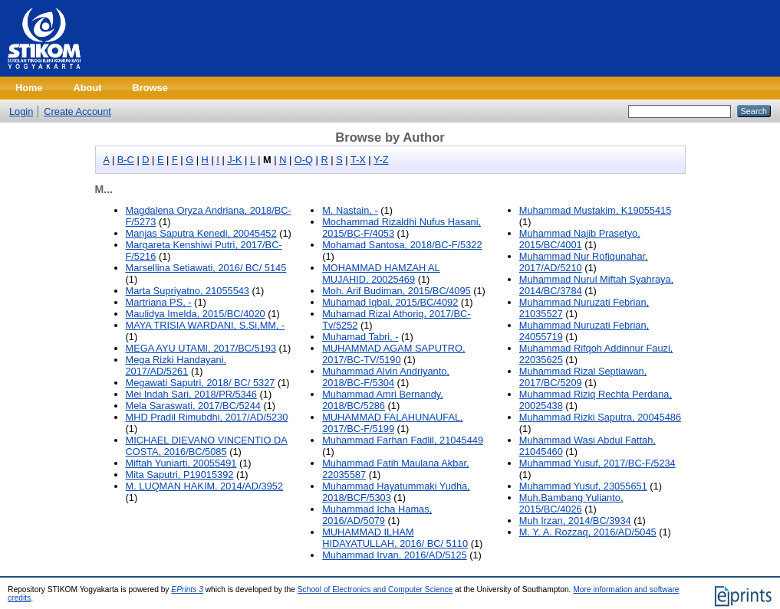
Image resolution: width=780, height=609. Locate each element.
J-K (234, 159)
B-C (125, 159)
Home (29, 87)
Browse (150, 87)
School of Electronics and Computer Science (375, 589)
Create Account (77, 111)
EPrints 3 (187, 589)
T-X (358, 159)
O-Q (304, 159)
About (88, 87)
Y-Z (381, 159)
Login (21, 111)
